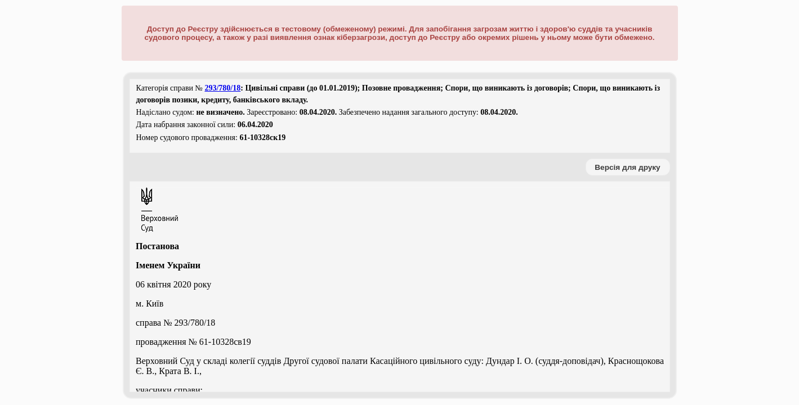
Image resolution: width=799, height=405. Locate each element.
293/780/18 (222, 88)
